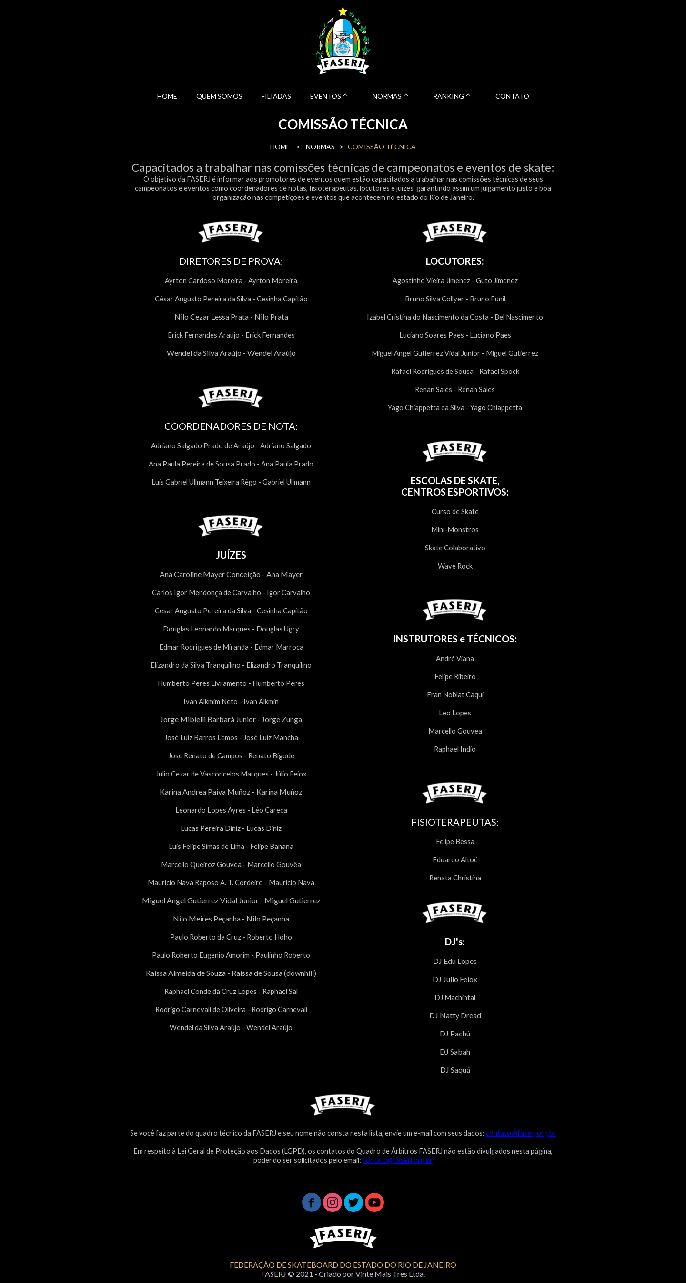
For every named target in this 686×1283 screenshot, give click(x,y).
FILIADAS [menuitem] (276, 96)
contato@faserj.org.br (521, 1133)
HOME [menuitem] (167, 96)
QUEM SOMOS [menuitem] (219, 96)
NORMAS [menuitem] (387, 96)
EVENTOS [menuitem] (325, 96)
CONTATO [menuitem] (512, 96)
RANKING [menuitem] (448, 96)
